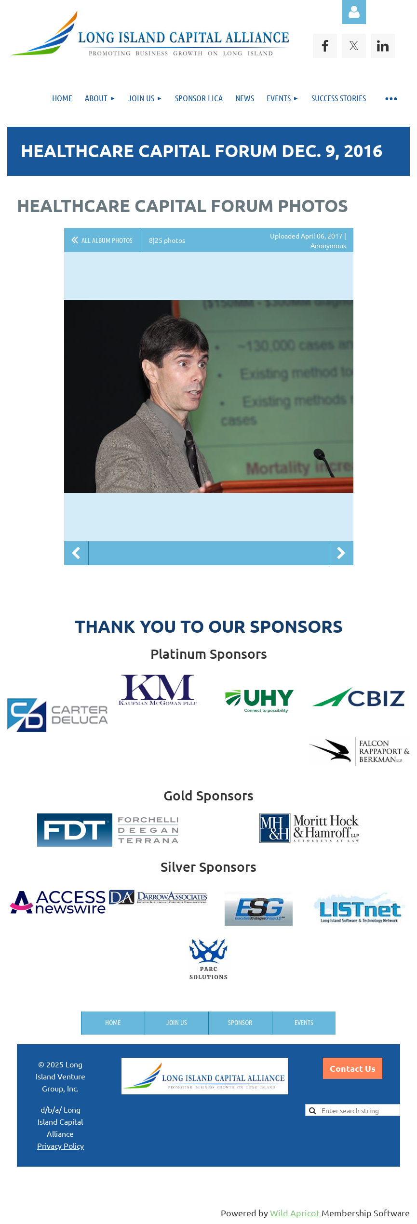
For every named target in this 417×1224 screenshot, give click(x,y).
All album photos (107, 240)
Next (341, 553)
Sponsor (240, 1022)
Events (304, 1022)
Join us (176, 1022)
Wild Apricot (295, 1213)
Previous (76, 553)
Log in (354, 12)
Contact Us (353, 1068)
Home (113, 1022)
